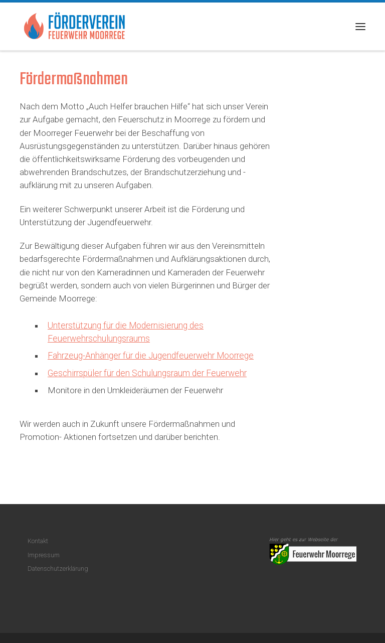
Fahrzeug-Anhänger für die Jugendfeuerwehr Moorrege (151, 356)
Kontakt (38, 541)
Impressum (44, 555)
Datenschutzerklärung (58, 568)
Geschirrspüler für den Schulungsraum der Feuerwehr (147, 373)
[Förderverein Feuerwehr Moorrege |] (75, 25)
